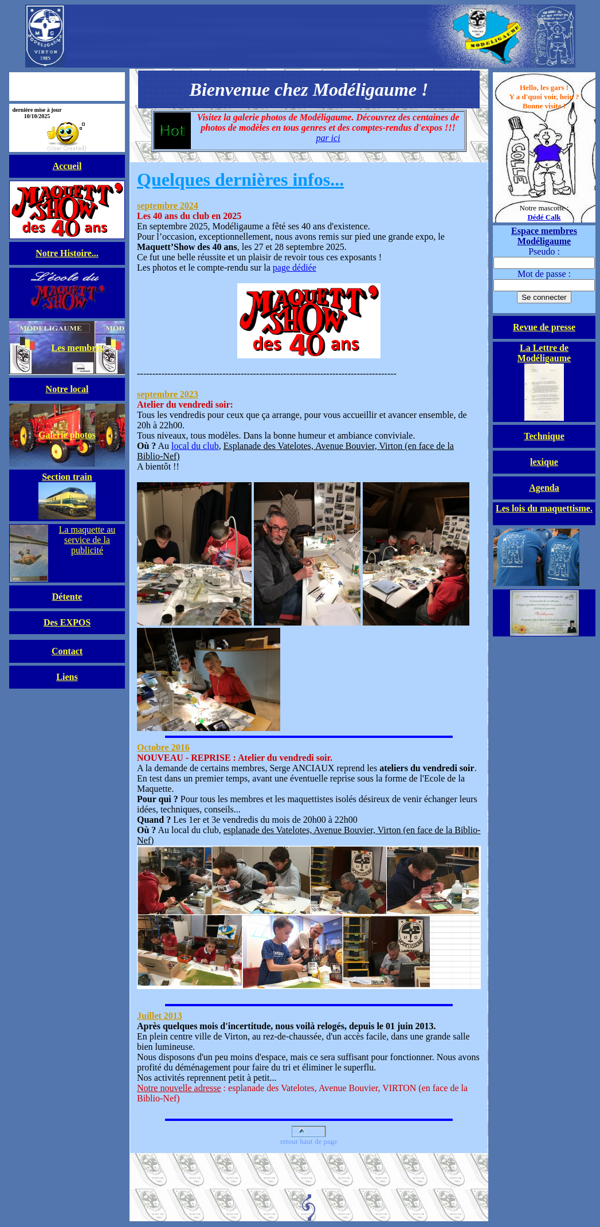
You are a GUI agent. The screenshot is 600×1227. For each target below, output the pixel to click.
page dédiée (309, 310)
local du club (195, 446)
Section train (67, 477)
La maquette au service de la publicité (87, 540)
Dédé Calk (543, 217)
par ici (328, 138)
